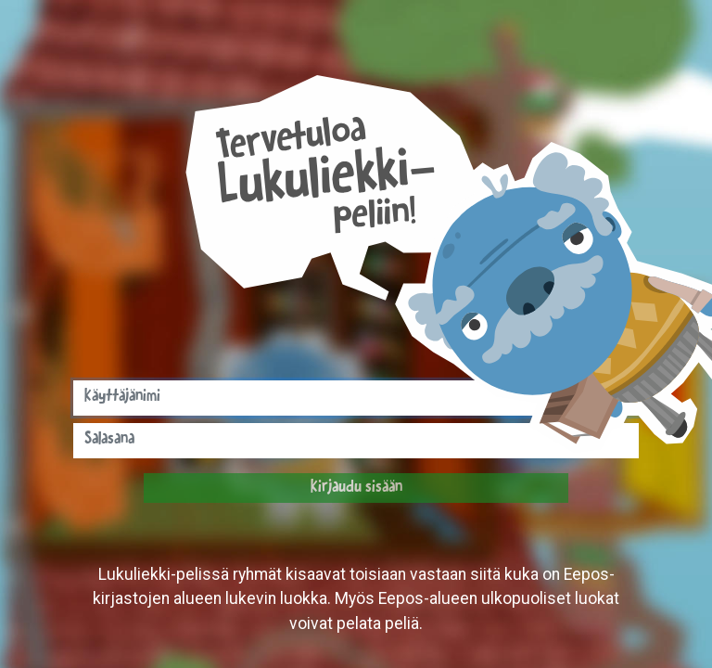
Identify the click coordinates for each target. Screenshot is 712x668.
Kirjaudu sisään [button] (356, 488)
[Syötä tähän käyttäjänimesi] (356, 398)
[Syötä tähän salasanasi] (356, 440)
